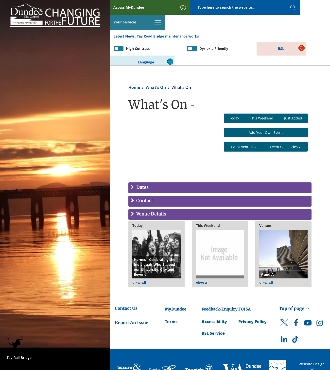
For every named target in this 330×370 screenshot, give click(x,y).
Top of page (294, 284)
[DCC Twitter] (284, 303)
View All (139, 258)
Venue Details (150, 190)
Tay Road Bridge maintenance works (168, 21)
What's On (156, 63)
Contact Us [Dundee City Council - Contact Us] (126, 284)
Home (134, 63)
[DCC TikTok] (296, 316)
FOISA (244, 284)
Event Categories (285, 122)
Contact (144, 176)
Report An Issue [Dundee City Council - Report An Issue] (131, 298)
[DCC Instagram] (319, 300)
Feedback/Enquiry (219, 284)
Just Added (293, 94)
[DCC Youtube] (307, 300)
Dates (142, 163)
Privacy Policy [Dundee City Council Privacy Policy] (252, 297)
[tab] (220, 163)
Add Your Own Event (266, 108)
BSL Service (213, 309)
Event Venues (243, 122)
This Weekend (261, 94)
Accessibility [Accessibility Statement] (214, 297)
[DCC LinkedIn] (284, 316)
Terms (171, 297)
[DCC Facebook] (296, 300)
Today (234, 94)
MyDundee (175, 284)
